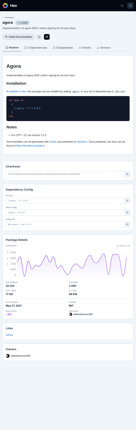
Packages (8, 17)
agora (8, 22)
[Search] (122, 5)
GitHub (9, 335)
